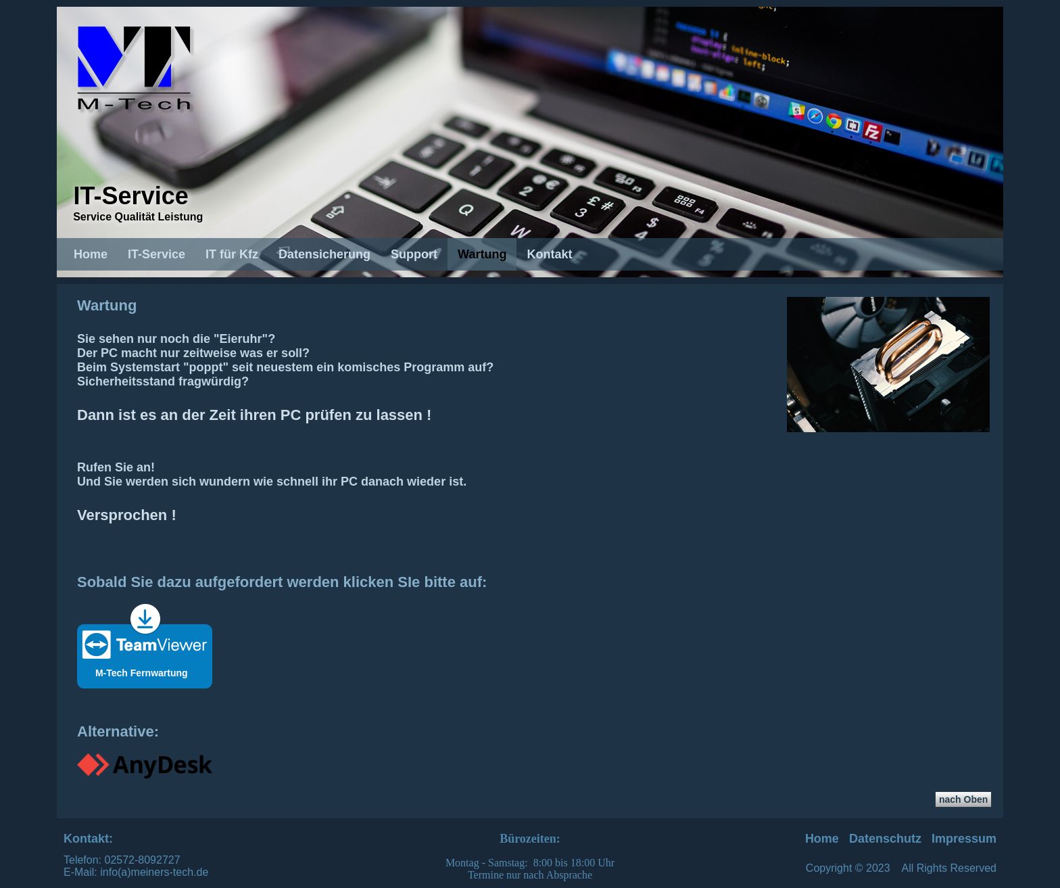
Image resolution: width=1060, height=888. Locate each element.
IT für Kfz (232, 254)
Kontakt (549, 254)
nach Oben (963, 799)
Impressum (964, 838)
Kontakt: (88, 838)
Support (414, 254)
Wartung (482, 254)
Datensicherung (324, 254)
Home (90, 254)
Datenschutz (885, 838)
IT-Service (131, 196)
